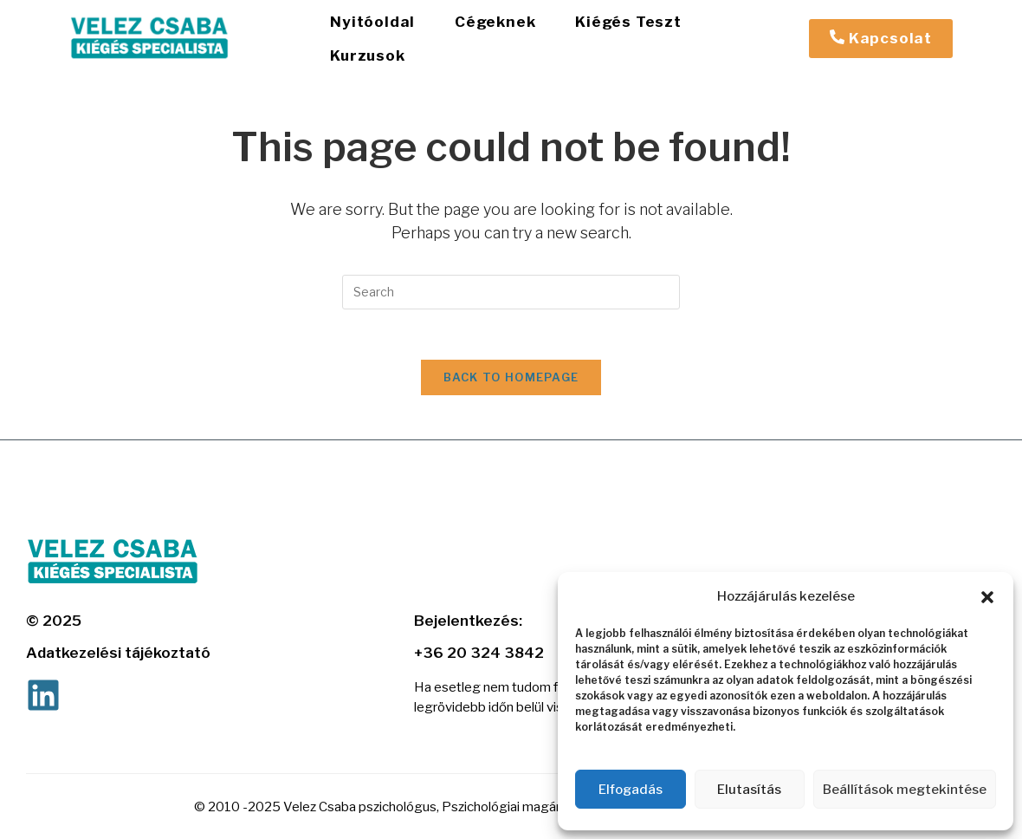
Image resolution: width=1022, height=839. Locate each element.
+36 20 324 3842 (479, 642)
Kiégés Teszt (616, 32)
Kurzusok (740, 32)
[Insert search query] (511, 279)
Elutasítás (749, 789)
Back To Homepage (511, 367)
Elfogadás (630, 789)
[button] (987, 597)
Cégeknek (487, 32)
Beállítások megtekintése (904, 789)
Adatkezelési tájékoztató (118, 642)
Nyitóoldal (369, 32)
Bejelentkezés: (468, 610)
